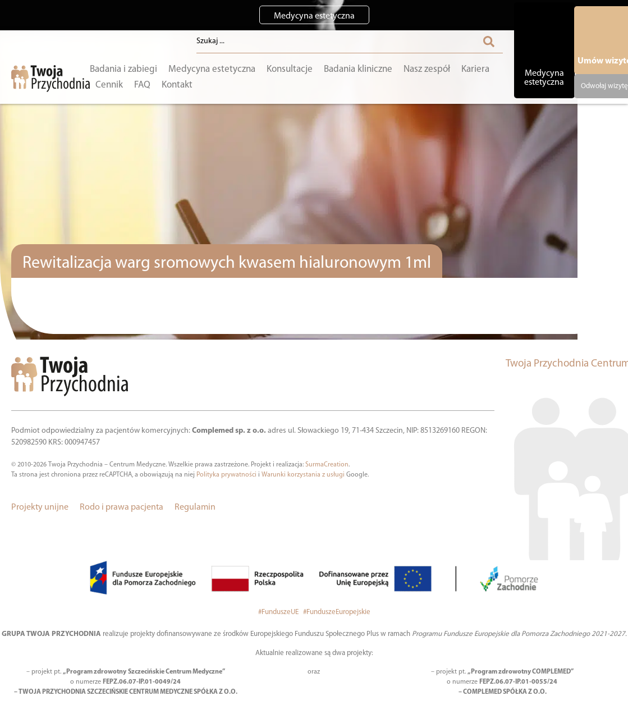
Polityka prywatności (226, 474)
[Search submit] (489, 41)
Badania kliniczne (358, 69)
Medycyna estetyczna (211, 69)
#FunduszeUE (279, 612)
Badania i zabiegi (123, 69)
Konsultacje (290, 69)
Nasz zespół (427, 69)
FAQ (142, 84)
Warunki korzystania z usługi (303, 474)
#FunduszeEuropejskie (336, 612)
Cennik (109, 84)
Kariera (475, 69)
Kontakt (177, 84)
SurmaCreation (327, 464)
